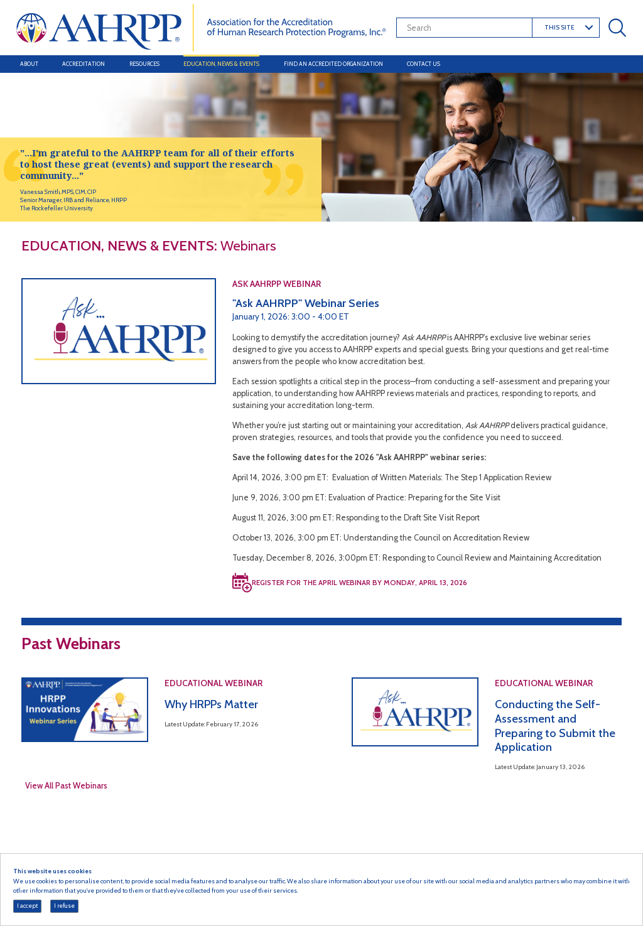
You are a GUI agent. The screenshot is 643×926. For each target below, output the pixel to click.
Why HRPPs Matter (211, 704)
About (29, 63)
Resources (144, 63)
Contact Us (423, 63)
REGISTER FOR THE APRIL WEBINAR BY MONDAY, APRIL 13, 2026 (359, 582)
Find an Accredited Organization (333, 63)
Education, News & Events (221, 63)
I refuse (64, 905)
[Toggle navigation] (615, 64)
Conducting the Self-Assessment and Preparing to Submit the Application (555, 725)
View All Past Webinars (66, 785)
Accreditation (83, 63)
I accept (27, 905)
